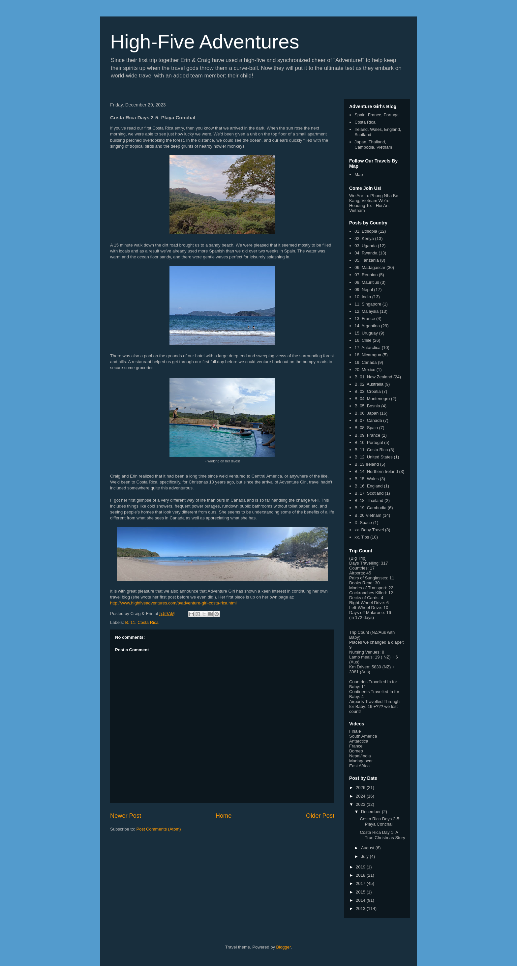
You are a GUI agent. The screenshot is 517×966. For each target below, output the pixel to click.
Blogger (283, 947)
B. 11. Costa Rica (142, 622)
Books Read (361, 582)
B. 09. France (367, 435)
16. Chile (362, 340)
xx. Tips (361, 537)
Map (358, 174)
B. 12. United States (373, 456)
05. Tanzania (366, 260)
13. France (364, 318)
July (365, 856)
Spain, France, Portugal (377, 114)
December (371, 811)
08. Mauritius (366, 282)
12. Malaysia (366, 311)
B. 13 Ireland (366, 464)
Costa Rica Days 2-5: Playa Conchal (380, 821)
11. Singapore (367, 304)
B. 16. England (368, 485)
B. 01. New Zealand (373, 376)
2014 (361, 900)
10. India (362, 296)
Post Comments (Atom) (159, 829)
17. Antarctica (367, 347)
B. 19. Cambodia (370, 507)
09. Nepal (363, 289)
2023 (361, 804)
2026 (361, 787)
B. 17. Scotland (368, 493)
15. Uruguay (366, 333)
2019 (361, 866)
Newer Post (125, 815)
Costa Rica (365, 122)
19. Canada (365, 362)
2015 (361, 892)
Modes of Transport (367, 587)
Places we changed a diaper (376, 642)
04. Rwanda (365, 252)
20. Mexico (364, 369)
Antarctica (358, 741)
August (368, 847)
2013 (361, 908)
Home (224, 815)
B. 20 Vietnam (367, 515)
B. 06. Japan (366, 413)
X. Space (363, 522)
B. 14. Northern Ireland (376, 471)
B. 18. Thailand (368, 500)
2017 (361, 883)
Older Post (320, 815)
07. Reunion (366, 274)
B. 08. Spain (366, 427)
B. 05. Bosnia (367, 405)
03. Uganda (365, 245)
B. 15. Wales (366, 478)
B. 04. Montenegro (372, 398)
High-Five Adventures (204, 42)
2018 (361, 875)
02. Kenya (364, 238)
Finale (355, 731)
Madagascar (361, 760)
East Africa (359, 765)
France (355, 746)
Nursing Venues (364, 652)
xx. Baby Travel (369, 529)
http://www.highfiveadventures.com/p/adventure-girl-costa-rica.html (173, 602)
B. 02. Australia (368, 384)
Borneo (356, 750)
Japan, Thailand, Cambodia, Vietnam (373, 144)
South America (363, 736)
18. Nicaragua (367, 354)
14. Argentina (367, 325)
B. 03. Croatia (367, 391)
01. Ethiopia (365, 231)
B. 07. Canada (368, 420)
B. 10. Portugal (368, 442)
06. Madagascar (369, 267)
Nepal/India (360, 755)
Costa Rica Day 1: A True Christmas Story (382, 835)
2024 (361, 796)
